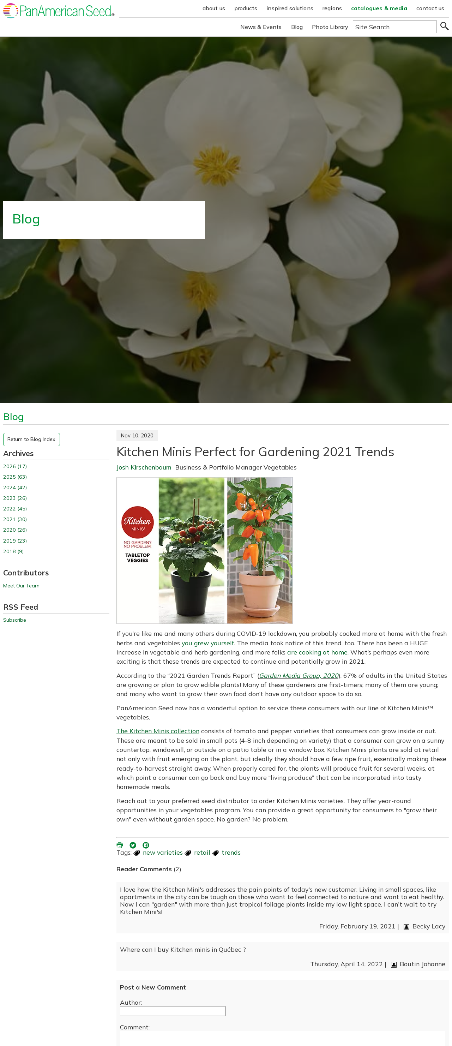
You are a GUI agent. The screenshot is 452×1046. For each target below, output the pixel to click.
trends (231, 852)
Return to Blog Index (31, 439)
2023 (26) (15, 498)
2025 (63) (15, 477)
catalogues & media (379, 8)
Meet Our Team (21, 586)
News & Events (261, 26)
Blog (297, 26)
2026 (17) (15, 467)
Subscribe (14, 620)
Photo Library (330, 26)
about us (214, 8)
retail (202, 852)
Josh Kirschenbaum (143, 467)
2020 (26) (15, 530)
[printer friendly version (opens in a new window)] (120, 844)
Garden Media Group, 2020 (298, 675)
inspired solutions (289, 8)
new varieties (163, 852)
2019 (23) (15, 541)
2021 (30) (15, 519)
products (245, 8)
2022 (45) (15, 509)
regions (332, 8)
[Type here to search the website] (395, 26)
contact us (430, 8)
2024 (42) (15, 488)
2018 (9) (13, 552)
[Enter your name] (173, 1011)
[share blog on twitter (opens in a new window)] (133, 844)
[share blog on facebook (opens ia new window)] (146, 844)
